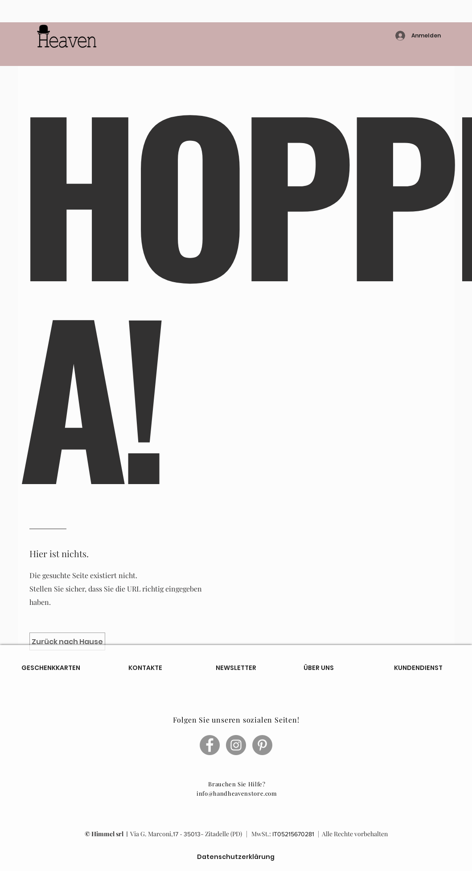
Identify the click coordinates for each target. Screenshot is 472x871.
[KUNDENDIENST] (418, 667)
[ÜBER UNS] (319, 668)
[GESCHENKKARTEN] (50, 668)
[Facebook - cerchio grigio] (210, 745)
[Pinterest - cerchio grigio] (262, 745)
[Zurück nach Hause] (67, 641)
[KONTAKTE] (145, 668)
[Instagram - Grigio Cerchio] (236, 745)
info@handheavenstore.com (237, 793)
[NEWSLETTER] (236, 668)
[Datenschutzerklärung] (236, 857)
